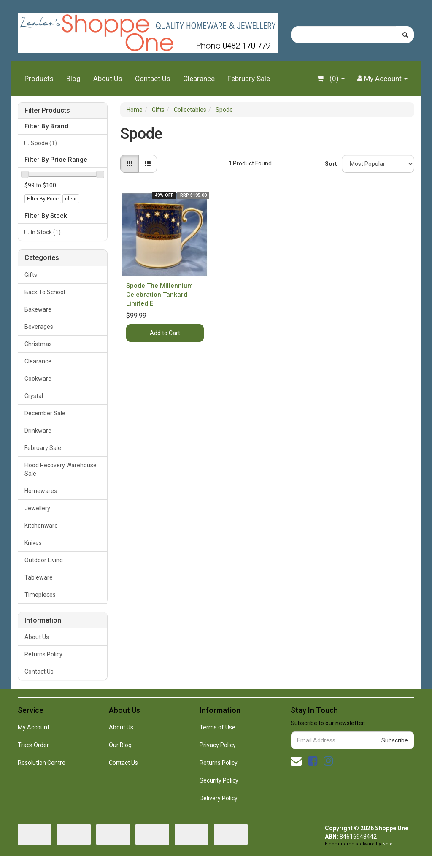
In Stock (46, 232)
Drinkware (37, 430)
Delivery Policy (219, 798)
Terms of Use (217, 727)
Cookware (37, 378)
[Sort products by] (378, 164)
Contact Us (152, 78)
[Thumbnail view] (129, 164)
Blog (73, 78)
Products (39, 78)
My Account (33, 727)
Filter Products (47, 110)
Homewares (40, 491)
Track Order (33, 745)
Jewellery (37, 508)
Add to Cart (165, 333)
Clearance (199, 78)
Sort (330, 163)
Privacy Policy (218, 745)
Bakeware (37, 309)
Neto (387, 844)
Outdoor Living (43, 560)
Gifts (30, 274)
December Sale (44, 413)
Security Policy (219, 780)
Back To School (44, 292)
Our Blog (120, 745)
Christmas (38, 344)
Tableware (38, 577)
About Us (107, 78)
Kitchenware (41, 525)
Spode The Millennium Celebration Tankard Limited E (159, 294)
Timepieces (40, 594)
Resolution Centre (41, 762)
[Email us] (296, 761)
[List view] (147, 164)
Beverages (38, 326)
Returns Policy (43, 654)
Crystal (33, 396)
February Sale (248, 78)
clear (71, 199)
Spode (44, 143)
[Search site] (405, 34)
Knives (33, 542)
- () (331, 78)
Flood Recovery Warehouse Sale (60, 469)
